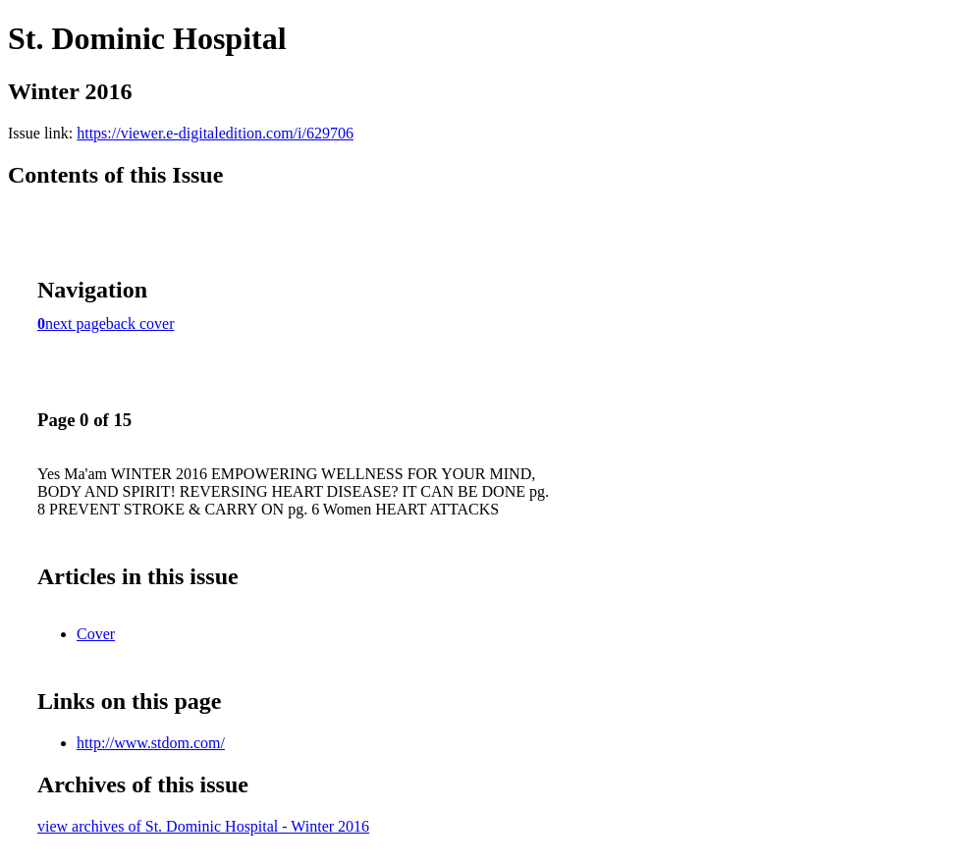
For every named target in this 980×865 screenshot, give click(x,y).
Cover (96, 633)
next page (75, 323)
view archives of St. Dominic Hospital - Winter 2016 (203, 826)
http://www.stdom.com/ (151, 742)
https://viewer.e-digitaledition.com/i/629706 (215, 133)
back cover (140, 323)
